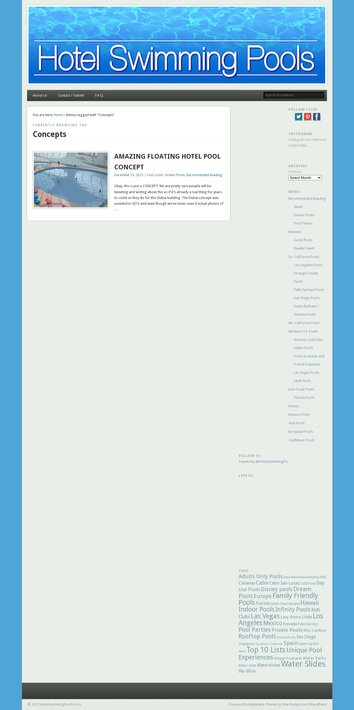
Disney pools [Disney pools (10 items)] (277, 589)
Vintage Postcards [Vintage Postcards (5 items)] (288, 658)
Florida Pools (304, 397)
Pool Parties (303, 223)
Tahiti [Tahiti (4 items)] (242, 651)
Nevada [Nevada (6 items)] (290, 623)
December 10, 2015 (128, 175)
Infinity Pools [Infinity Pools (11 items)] (292, 609)
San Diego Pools (307, 298)
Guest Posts (303, 240)
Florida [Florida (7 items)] (263, 603)
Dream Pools (175, 175)
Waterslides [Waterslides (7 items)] (268, 665)
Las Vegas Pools (306, 373)
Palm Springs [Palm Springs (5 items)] (308, 624)
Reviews (294, 232)
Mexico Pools (299, 414)
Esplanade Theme (262, 704)
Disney (293, 406)
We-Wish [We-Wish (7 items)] (247, 671)
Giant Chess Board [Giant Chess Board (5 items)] (285, 604)
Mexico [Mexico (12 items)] (272, 623)
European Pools (300, 432)
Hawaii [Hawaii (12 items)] (310, 602)
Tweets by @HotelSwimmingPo (263, 461)
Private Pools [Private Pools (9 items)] (286, 630)
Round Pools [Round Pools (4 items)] (286, 637)
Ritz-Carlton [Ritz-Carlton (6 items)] (314, 630)
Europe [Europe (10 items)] (263, 596)
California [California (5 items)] (308, 583)
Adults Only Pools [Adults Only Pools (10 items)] (261, 576)
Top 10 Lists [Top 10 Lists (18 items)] (266, 650)
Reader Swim (304, 248)
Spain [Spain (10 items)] (291, 643)
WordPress (318, 704)
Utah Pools (302, 381)
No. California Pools (304, 323)
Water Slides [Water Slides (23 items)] (303, 664)
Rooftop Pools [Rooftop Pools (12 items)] (257, 636)
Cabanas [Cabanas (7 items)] (247, 583)
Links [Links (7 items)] (307, 616)
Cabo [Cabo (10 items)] (262, 582)
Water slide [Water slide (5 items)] (247, 665)
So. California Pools (303, 257)
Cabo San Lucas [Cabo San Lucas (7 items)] (284, 583)
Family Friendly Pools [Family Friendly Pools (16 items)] (278, 599)
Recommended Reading (204, 175)
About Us (40, 95)
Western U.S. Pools (303, 331)
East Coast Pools (301, 389)
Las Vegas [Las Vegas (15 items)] (265, 616)
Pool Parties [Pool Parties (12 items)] (255, 629)
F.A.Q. (99, 95)
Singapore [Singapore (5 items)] (247, 644)
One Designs (292, 704)
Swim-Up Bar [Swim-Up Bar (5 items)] (309, 644)
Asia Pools (296, 423)
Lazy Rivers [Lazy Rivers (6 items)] (291, 616)
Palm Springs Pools (309, 290)
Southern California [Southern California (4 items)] (269, 644)
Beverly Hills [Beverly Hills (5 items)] (317, 577)
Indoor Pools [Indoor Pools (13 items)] (256, 609)
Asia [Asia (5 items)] (287, 577)
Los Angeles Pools (308, 265)
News (298, 207)
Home (58, 115)
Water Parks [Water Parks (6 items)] (314, 658)
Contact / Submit (71, 95)
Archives (295, 172)
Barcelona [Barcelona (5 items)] (299, 577)
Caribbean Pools (301, 440)
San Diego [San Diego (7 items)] (306, 636)
